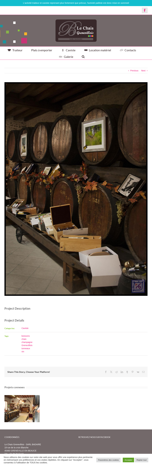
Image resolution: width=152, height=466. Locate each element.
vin (23, 351)
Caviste (25, 328)
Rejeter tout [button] (142, 460)
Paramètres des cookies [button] (108, 460)
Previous (134, 70)
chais (24, 339)
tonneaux (26, 348)
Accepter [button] (128, 460)
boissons (26, 336)
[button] (83, 56)
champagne (27, 342)
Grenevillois (27, 345)
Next (143, 70)
